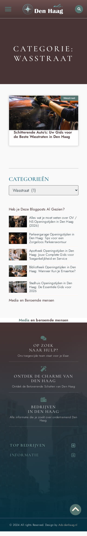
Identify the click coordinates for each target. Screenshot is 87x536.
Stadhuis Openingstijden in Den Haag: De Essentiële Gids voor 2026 (50, 287)
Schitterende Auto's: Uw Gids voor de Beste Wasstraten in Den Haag (43, 134)
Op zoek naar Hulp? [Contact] (43, 348)
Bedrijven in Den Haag (43, 409)
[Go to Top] (75, 509)
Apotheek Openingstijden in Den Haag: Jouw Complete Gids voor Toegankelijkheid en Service (51, 254)
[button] (8, 9)
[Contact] (43, 338)
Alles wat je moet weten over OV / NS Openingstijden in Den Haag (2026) (53, 221)
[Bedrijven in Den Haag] (43, 399)
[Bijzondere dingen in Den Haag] (43, 369)
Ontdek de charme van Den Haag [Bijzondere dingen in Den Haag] (43, 378)
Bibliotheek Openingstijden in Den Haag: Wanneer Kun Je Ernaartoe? (52, 269)
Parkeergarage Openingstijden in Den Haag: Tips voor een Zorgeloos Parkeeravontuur (51, 238)
